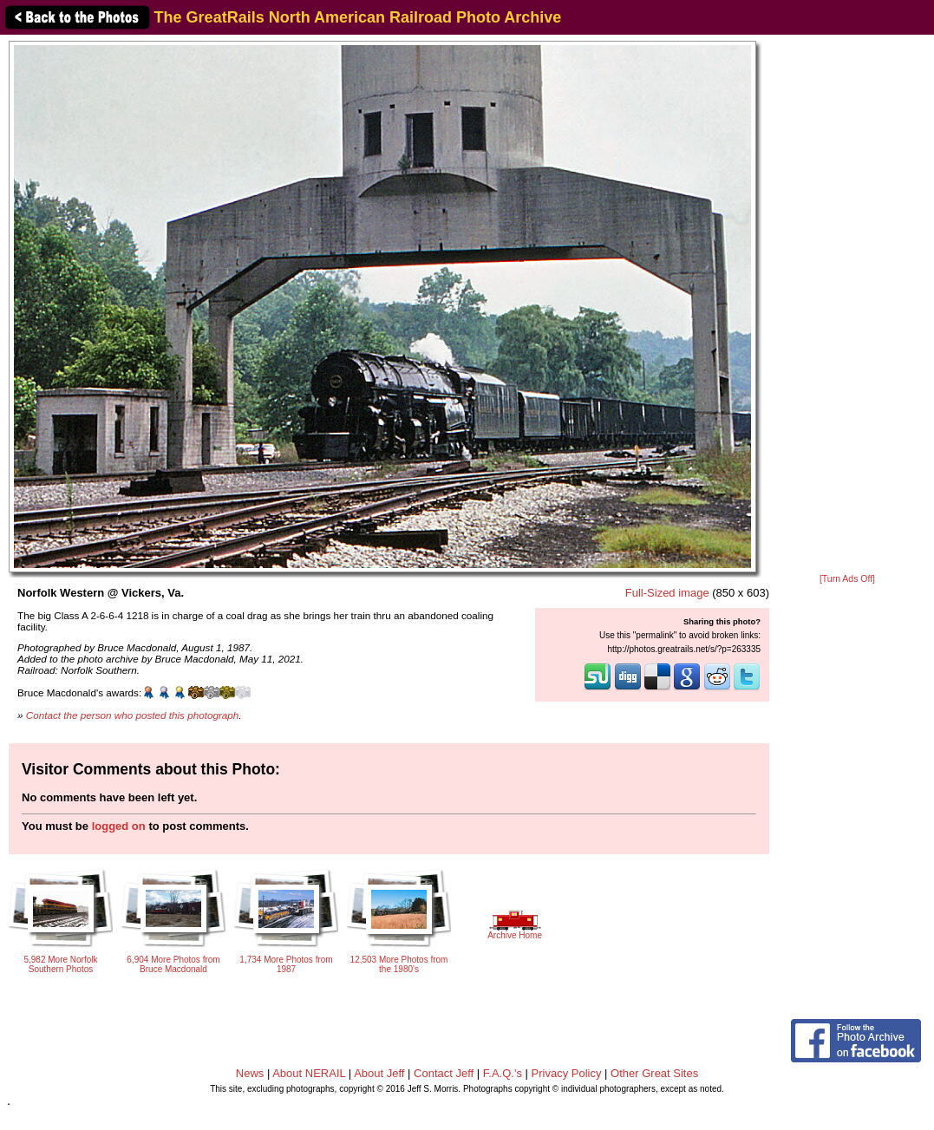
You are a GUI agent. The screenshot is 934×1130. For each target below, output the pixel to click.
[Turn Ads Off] (847, 579)
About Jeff (379, 1073)
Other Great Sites (654, 1073)
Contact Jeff (444, 1073)
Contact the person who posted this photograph (132, 715)
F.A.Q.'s (502, 1073)
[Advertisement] (847, 305)
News (250, 1073)
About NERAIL (308, 1073)
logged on (119, 826)
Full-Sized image (667, 592)
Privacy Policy (567, 1073)
